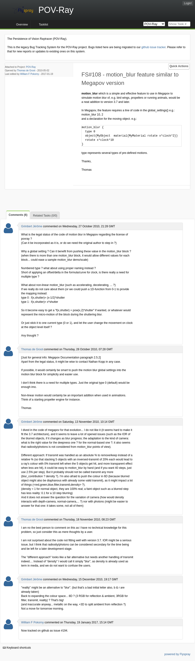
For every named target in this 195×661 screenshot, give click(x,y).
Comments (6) (18, 215)
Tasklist (43, 24)
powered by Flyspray (177, 654)
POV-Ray (31, 67)
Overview (22, 24)
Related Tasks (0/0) (45, 215)
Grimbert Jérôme (31, 226)
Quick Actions (178, 66)
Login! (188, 3)
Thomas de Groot (26, 70)
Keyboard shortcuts (17, 647)
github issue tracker (153, 47)
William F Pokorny (29, 74)
